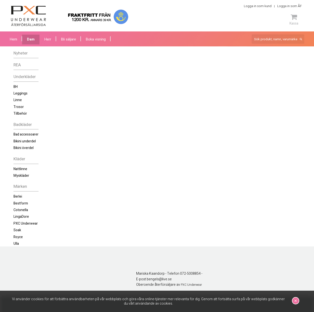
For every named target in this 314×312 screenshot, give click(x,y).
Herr (47, 39)
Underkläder (24, 77)
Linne (17, 100)
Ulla (16, 243)
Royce (18, 237)
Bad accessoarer (26, 134)
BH (15, 86)
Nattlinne (20, 169)
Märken (20, 186)
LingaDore (21, 216)
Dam (31, 39)
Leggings (20, 93)
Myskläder (21, 175)
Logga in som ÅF (289, 6)
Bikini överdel (23, 147)
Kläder (19, 159)
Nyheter (20, 53)
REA (17, 65)
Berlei (17, 196)
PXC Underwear (25, 223)
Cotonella (20, 210)
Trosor (18, 106)
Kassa (293, 20)
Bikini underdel (24, 141)
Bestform (20, 203)
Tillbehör (20, 113)
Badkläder (22, 125)
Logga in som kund (258, 6)
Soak (17, 230)
